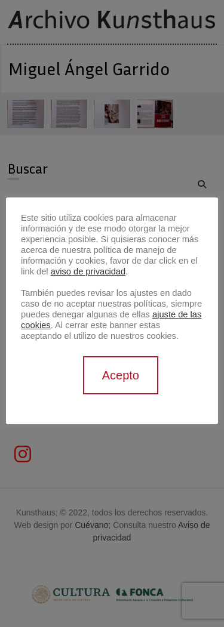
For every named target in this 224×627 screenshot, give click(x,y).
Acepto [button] (120, 375)
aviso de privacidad (88, 271)
